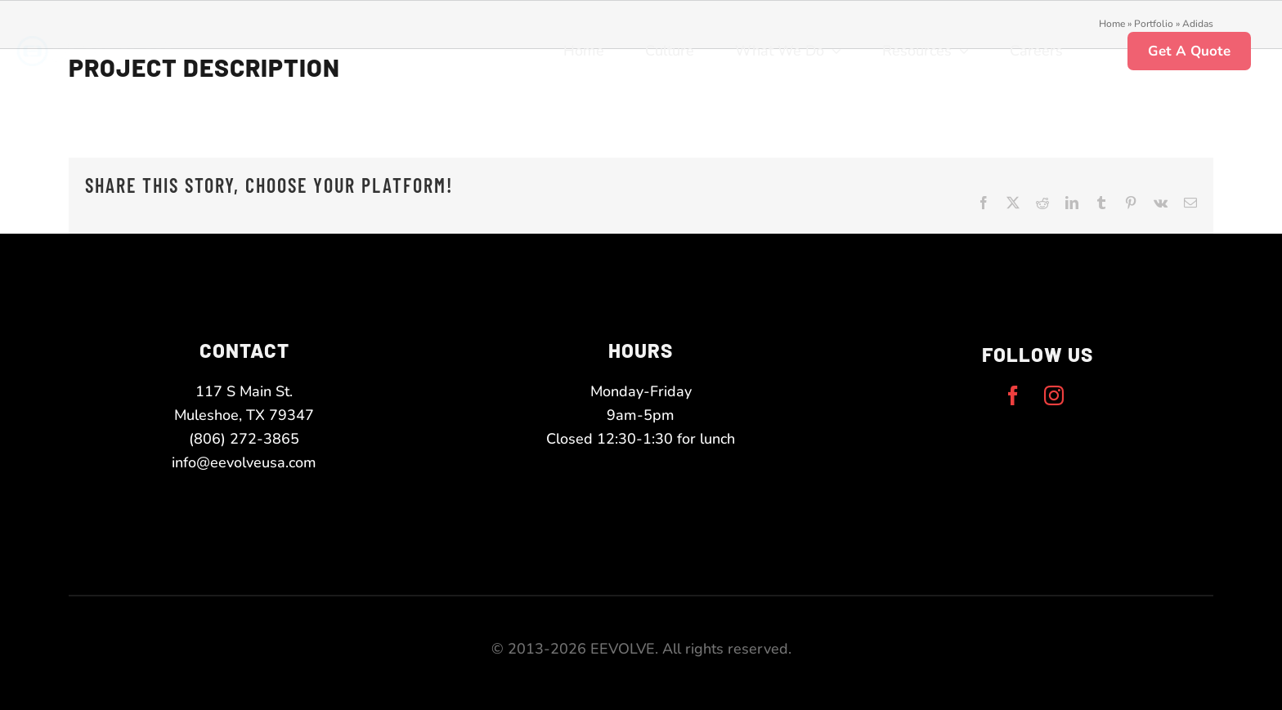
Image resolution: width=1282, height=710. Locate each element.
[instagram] (1054, 395)
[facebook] (1013, 395)
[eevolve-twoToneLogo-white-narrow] (113, 43)
